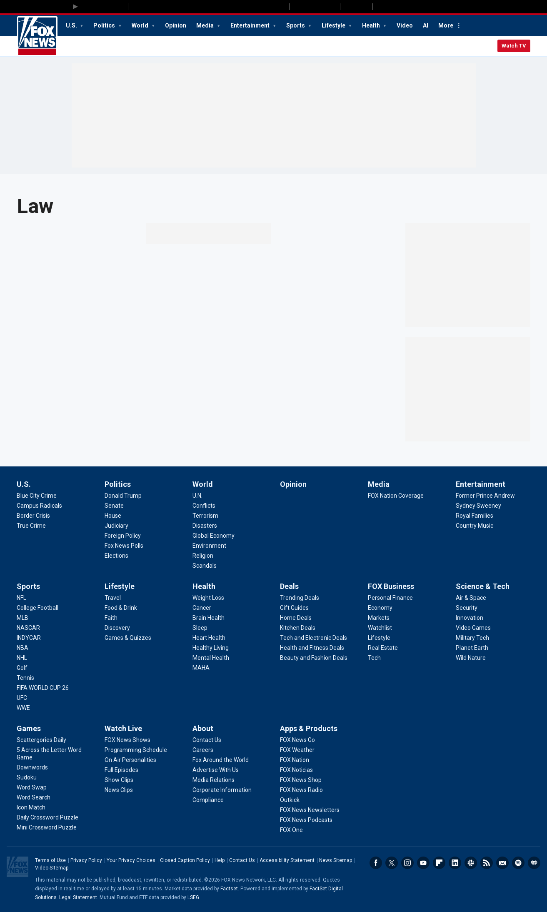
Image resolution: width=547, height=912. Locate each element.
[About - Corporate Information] (222, 790)
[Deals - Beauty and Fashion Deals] (313, 657)
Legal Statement (78, 897)
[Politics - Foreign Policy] (123, 535)
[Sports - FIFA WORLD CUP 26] (43, 687)
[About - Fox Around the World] (220, 760)
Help (220, 860)
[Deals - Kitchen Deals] (297, 627)
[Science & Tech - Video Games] (473, 627)
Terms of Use (50, 860)
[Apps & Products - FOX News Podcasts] (306, 820)
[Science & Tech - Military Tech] (472, 637)
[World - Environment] (209, 545)
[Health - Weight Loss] (208, 597)
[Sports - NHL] (22, 657)
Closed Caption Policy (185, 860)
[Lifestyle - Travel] (113, 597)
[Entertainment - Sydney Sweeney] (478, 505)
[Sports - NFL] (21, 597)
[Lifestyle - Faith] (111, 617)
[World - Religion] (202, 555)
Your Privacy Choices (131, 860)
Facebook (376, 863)
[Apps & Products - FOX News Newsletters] (310, 810)
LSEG (193, 897)
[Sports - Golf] (22, 667)
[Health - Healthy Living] (210, 647)
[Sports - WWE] (23, 707)
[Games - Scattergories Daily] (41, 740)
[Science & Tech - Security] (466, 607)
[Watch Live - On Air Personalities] (130, 760)
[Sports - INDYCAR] (29, 637)
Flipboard (439, 863)
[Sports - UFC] (22, 697)
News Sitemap (335, 860)
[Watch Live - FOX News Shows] (127, 740)
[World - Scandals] (204, 565)
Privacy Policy (86, 860)
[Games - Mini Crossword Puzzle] (47, 827)
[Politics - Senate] (114, 505)
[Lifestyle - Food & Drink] (121, 607)
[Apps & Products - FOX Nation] (294, 760)
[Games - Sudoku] (27, 777)
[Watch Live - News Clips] (119, 790)
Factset (229, 889)
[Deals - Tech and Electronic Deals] (313, 637)
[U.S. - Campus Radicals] (39, 505)
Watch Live (123, 728)
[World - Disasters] (204, 525)
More (445, 25)
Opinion (175, 25)
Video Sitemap (51, 868)
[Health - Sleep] (199, 627)
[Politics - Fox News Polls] (124, 545)
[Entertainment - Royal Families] (474, 515)
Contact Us (242, 860)
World (141, 25)
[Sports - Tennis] (25, 677)
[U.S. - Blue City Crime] (37, 495)
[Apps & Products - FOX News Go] (297, 740)
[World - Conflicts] (203, 505)
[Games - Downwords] (32, 767)
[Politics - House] (113, 515)
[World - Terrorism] (205, 515)
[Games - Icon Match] (31, 807)
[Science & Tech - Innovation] (469, 617)
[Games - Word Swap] (32, 787)
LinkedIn (455, 863)
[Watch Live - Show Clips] (119, 780)
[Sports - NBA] (22, 647)
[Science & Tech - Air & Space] (471, 597)
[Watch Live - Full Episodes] (121, 770)
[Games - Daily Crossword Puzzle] (47, 817)
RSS (486, 863)
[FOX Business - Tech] (374, 657)
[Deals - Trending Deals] (299, 597)
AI (425, 25)
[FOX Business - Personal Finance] (390, 597)
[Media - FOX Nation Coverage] (396, 495)
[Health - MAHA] (201, 667)
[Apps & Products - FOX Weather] (297, 750)
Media (205, 25)
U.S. (72, 25)
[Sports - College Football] (37, 607)
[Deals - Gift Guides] (294, 607)
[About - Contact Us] (206, 740)
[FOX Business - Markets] (379, 617)
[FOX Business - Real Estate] (383, 647)
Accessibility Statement (287, 860)
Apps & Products (308, 728)
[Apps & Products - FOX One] (291, 830)
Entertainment (250, 25)
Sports (296, 25)
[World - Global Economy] (213, 535)
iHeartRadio (534, 863)
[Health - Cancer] (201, 607)
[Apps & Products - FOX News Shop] (301, 780)
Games (29, 728)
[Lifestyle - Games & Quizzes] (128, 637)
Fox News (37, 36)
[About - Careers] (202, 750)
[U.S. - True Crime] (31, 525)
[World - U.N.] (197, 495)
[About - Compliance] (208, 800)
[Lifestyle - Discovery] (117, 627)
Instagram (407, 863)
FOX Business (391, 586)
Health (371, 25)
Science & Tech (483, 586)
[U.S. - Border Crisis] (33, 515)
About (202, 728)
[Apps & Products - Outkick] (290, 800)
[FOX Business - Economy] (380, 607)
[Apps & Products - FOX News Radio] (301, 790)
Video (405, 25)
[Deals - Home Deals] (296, 617)
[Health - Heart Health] (208, 637)
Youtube (423, 863)
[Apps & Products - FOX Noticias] (296, 770)
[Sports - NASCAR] (28, 627)
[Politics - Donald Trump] (123, 495)
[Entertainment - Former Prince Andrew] (485, 495)
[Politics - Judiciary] (116, 525)
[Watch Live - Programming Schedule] (136, 750)
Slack (471, 863)
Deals (289, 586)
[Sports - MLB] (22, 617)
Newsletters (502, 863)
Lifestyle (334, 25)
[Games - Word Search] (33, 797)
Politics (104, 25)
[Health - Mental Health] (210, 657)
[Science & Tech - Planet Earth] (472, 647)
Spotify (518, 863)
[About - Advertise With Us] (215, 770)
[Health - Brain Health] (208, 617)
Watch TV (514, 46)
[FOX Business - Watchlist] (380, 627)
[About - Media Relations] (213, 780)
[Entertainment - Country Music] (474, 525)
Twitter (391, 863)
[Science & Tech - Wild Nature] (471, 657)
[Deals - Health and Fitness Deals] (312, 647)
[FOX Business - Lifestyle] (379, 637)
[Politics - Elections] (116, 555)
